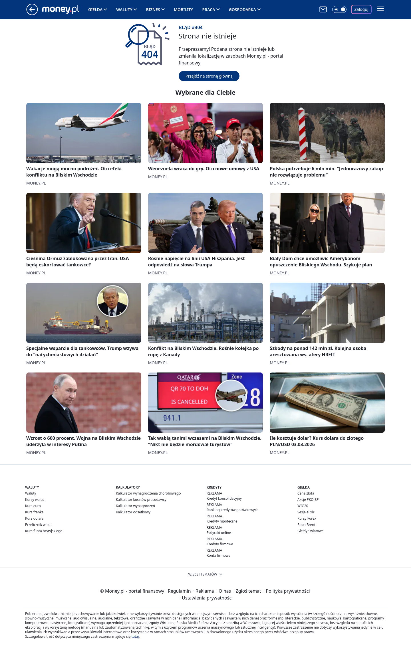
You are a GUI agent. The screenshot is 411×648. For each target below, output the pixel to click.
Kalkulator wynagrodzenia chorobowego (148, 493)
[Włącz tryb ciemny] (339, 9)
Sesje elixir (305, 512)
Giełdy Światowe (310, 530)
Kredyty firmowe (220, 544)
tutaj (135, 636)
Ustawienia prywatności (206, 598)
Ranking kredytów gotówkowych (233, 509)
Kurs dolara (34, 518)
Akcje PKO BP (308, 499)
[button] (380, 9)
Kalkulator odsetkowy (133, 512)
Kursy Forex (306, 518)
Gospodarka (242, 9)
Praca (208, 9)
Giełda (95, 9)
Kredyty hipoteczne (222, 521)
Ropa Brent (306, 524)
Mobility (183, 9)
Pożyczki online (219, 532)
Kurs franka (34, 512)
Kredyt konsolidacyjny (224, 498)
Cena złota (305, 493)
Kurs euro (33, 505)
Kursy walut (34, 499)
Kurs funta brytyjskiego (43, 530)
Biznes (153, 9)
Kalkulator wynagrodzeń (135, 505)
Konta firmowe (218, 555)
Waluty (124, 9)
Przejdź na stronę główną (209, 76)
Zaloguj (361, 9)
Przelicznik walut (38, 524)
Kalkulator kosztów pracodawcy (141, 499)
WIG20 (302, 505)
